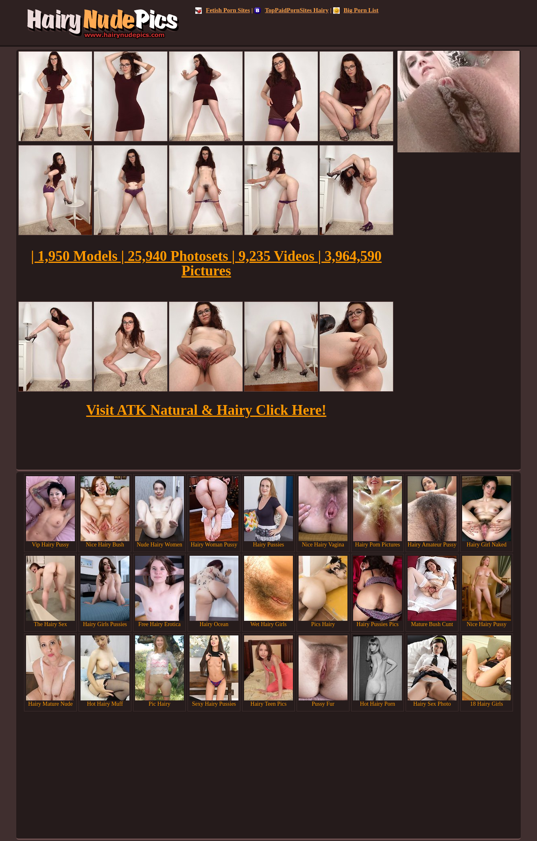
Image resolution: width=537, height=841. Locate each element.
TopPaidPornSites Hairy (291, 10)
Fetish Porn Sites (222, 10)
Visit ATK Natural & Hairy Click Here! (206, 410)
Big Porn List (356, 10)
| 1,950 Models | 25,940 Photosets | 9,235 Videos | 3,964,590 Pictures (206, 263)
